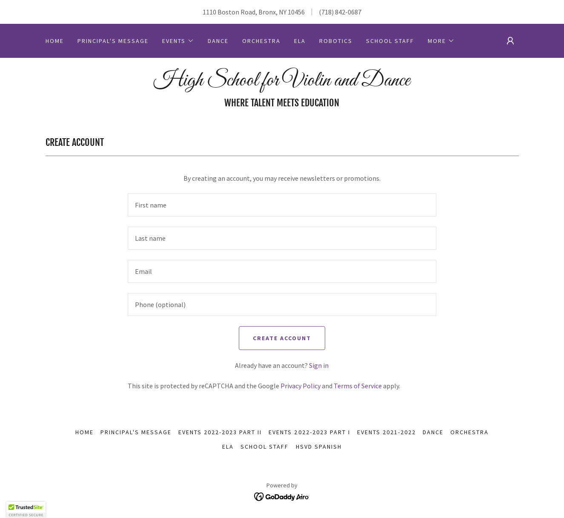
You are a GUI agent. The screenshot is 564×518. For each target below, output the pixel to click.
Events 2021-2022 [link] (386, 432)
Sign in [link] (319, 365)
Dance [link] (218, 41)
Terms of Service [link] (358, 385)
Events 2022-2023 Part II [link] (220, 432)
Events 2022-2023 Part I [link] (309, 432)
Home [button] (84, 432)
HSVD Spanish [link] (319, 446)
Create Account (282, 338)
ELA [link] (300, 41)
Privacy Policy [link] (301, 385)
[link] (282, 83)
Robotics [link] (335, 41)
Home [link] (55, 41)
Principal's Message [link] (113, 41)
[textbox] (282, 205)
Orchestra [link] (261, 41)
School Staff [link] (390, 41)
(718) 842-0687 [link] (340, 12)
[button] (178, 41)
